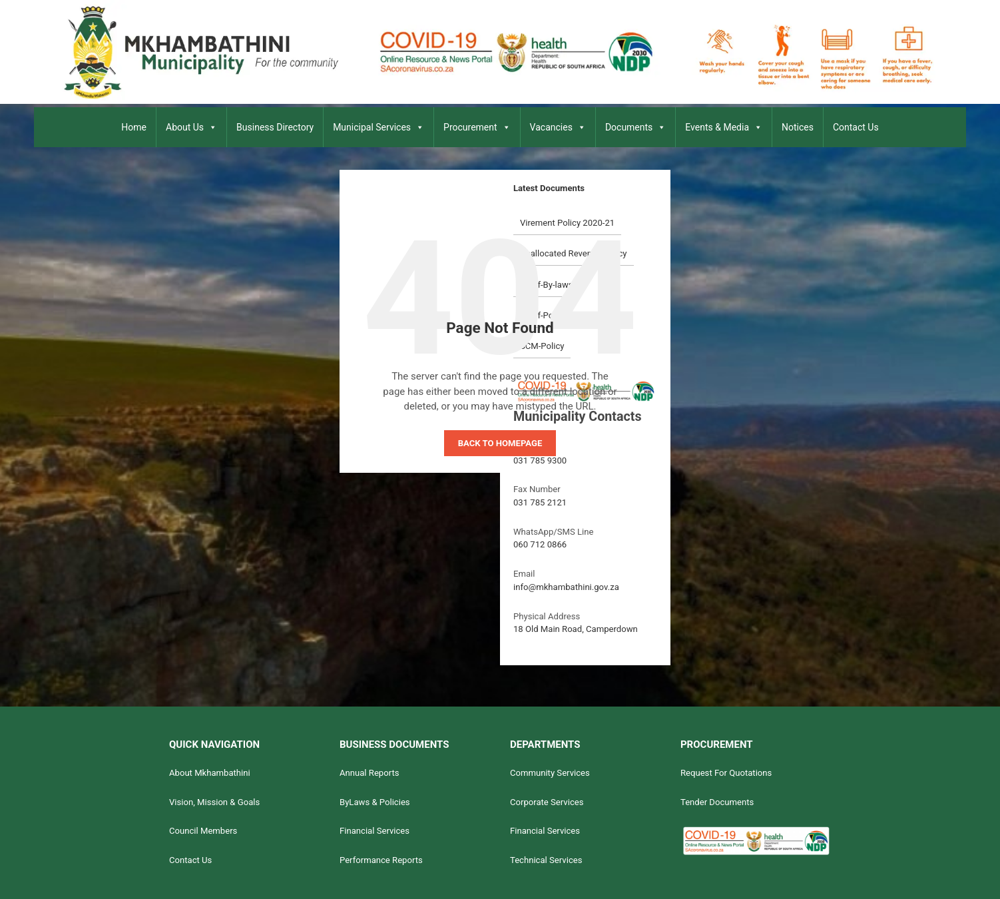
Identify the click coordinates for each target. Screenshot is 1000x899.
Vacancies (558, 127)
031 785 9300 (540, 460)
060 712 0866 (540, 544)
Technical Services (546, 860)
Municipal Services (378, 127)
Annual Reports (369, 773)
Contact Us (856, 127)
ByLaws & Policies (375, 802)
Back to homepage (500, 443)
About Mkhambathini (209, 773)
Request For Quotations (726, 773)
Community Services (550, 773)
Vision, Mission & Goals (214, 802)
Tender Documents (717, 802)
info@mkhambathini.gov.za (566, 587)
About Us (191, 127)
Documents (635, 127)
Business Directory (275, 127)
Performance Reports (381, 860)
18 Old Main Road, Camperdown (575, 629)
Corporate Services (547, 802)
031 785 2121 (540, 502)
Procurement (477, 127)
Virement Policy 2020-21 (567, 223)
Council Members (203, 831)
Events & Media (723, 127)
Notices (798, 127)
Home (133, 127)
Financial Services (374, 831)
